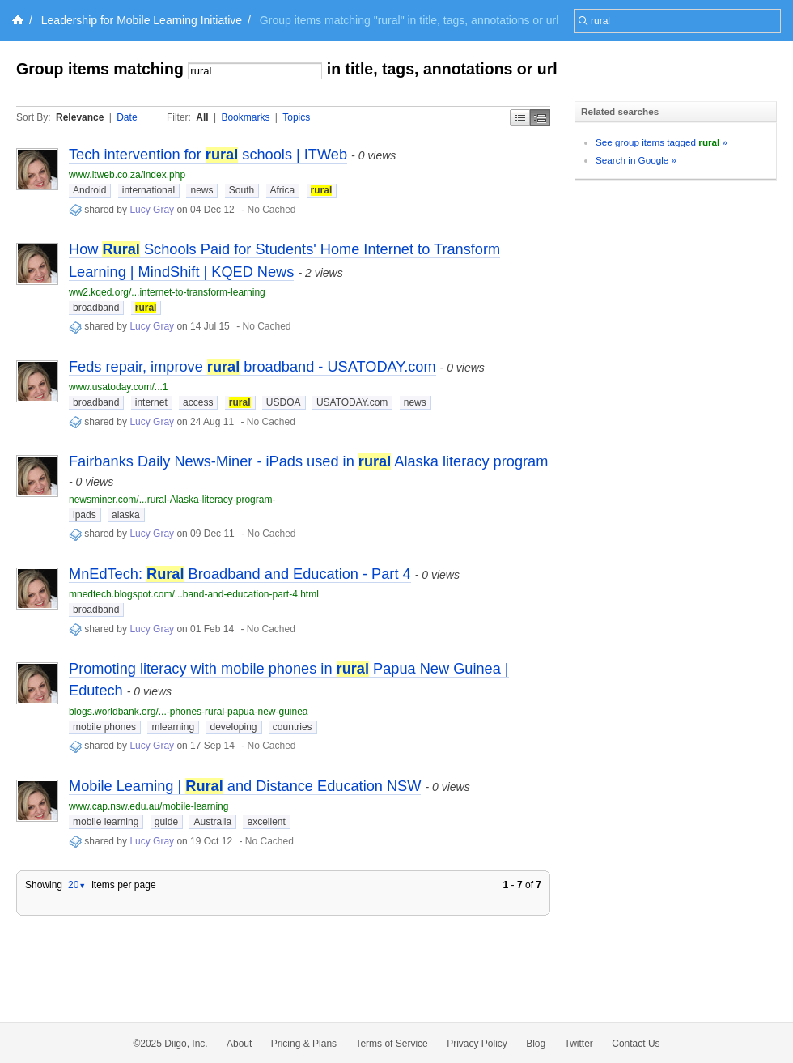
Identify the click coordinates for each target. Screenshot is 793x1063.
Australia (212, 821)
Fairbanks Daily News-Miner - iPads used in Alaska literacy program (308, 461)
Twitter (579, 1043)
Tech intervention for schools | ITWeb (208, 155)
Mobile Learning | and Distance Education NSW (245, 786)
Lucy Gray (151, 209)
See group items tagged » (661, 142)
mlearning (172, 727)
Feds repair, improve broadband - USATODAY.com (252, 367)
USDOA (283, 402)
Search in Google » (636, 160)
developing (233, 727)
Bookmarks (245, 117)
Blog (535, 1043)
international (148, 190)
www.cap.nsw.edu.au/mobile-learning (148, 806)
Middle (540, 117)
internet (151, 402)
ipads (84, 515)
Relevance (80, 117)
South (241, 190)
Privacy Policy (477, 1043)
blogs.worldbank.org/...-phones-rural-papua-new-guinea (188, 711)
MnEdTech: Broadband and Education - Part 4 (240, 574)
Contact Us (635, 1043)
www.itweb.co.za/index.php (127, 175)
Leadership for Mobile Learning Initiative (141, 20)
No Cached (271, 209)
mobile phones (104, 727)
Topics (296, 117)
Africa (282, 190)
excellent (266, 821)
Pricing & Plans (304, 1043)
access (198, 402)
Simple (520, 117)
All (202, 117)
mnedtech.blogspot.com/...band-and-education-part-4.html (194, 594)
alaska (126, 515)
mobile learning (105, 821)
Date (127, 117)
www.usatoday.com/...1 (118, 387)
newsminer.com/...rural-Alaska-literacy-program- (172, 499)
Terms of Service (391, 1043)
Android (89, 190)
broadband (96, 307)
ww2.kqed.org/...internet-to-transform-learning (167, 292)
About (239, 1043)
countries (292, 727)
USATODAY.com (352, 402)
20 (77, 885)
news (201, 190)
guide (166, 821)
